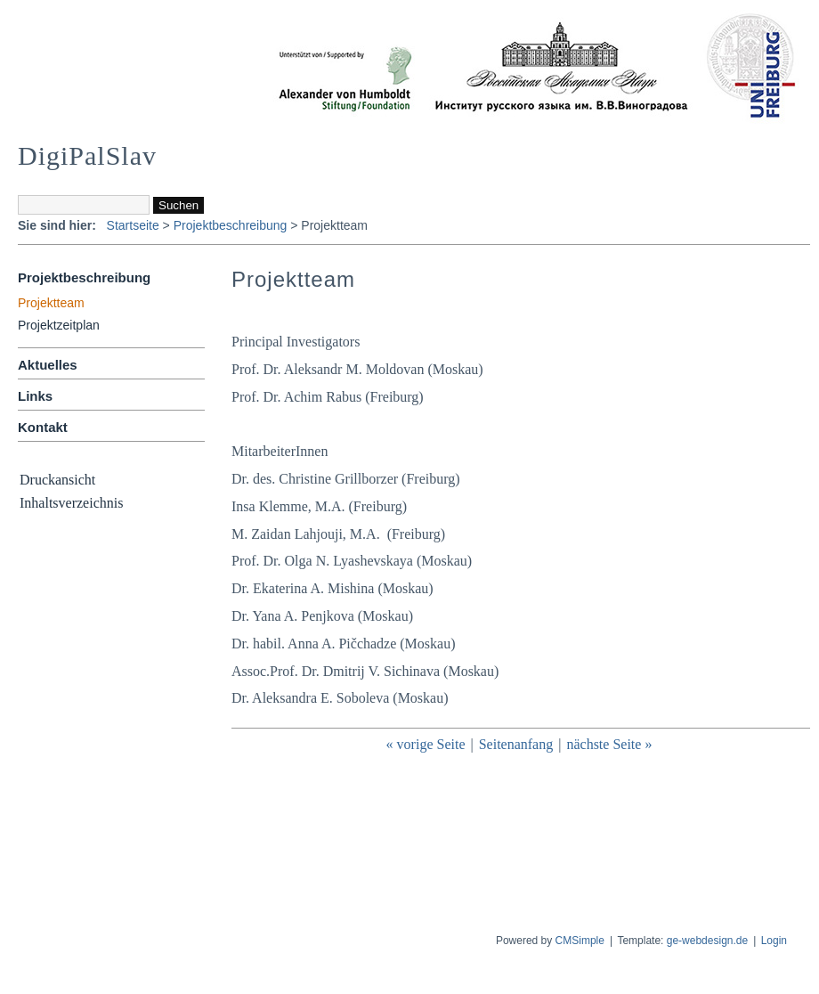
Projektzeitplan (59, 325)
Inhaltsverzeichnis (71, 502)
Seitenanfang (516, 744)
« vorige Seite (426, 744)
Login (774, 940)
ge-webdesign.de (707, 940)
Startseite (133, 225)
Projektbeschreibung (231, 225)
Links (35, 395)
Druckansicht (57, 479)
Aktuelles (47, 364)
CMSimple (579, 940)
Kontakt (43, 427)
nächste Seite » (609, 744)
